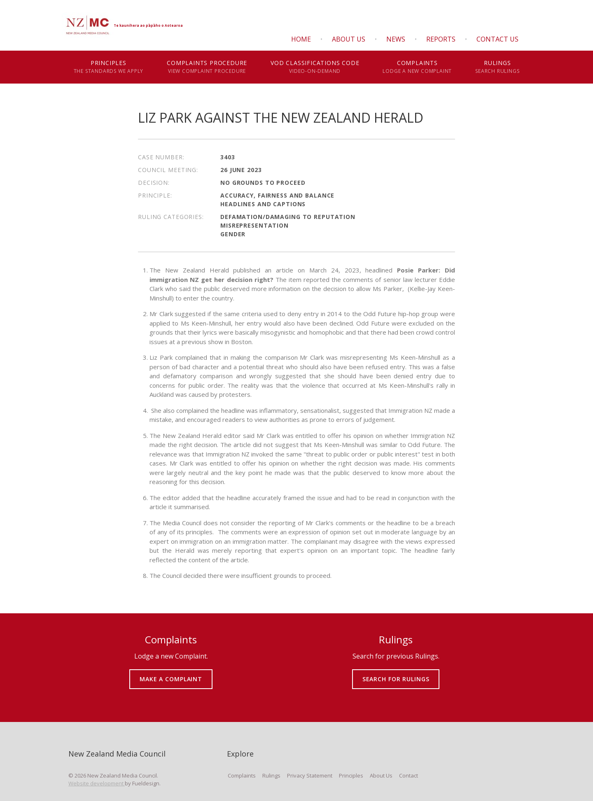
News (395, 39)
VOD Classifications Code (315, 67)
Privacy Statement (309, 775)
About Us (348, 39)
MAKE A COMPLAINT (171, 673)
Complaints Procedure (207, 67)
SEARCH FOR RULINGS (396, 673)
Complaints (417, 67)
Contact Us (497, 39)
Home (301, 39)
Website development (96, 783)
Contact (408, 775)
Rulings (497, 67)
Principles (108, 67)
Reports (440, 39)
